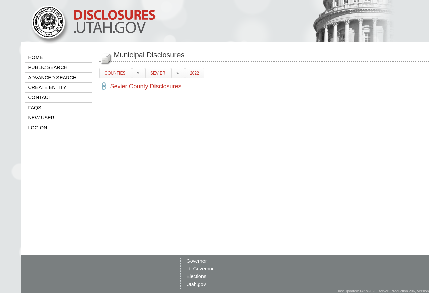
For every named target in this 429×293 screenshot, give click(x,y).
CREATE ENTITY (47, 87)
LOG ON (37, 127)
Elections (196, 276)
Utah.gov (196, 284)
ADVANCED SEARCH (52, 77)
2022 (194, 73)
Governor (196, 261)
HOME (35, 57)
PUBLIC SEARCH (47, 67)
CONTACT (39, 97)
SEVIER (158, 73)
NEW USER (41, 117)
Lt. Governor (199, 268)
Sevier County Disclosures (145, 86)
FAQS (34, 107)
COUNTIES (115, 73)
